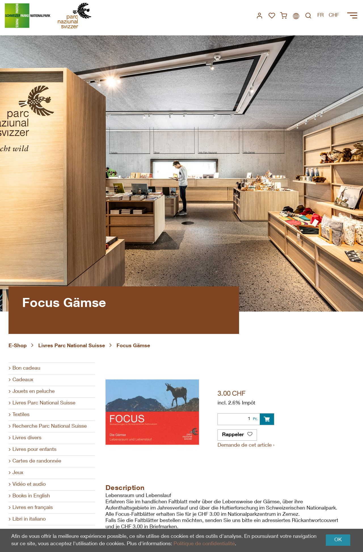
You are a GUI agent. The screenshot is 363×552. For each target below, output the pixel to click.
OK (338, 540)
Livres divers (26, 438)
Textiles (20, 414)
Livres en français (32, 507)
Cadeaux (22, 380)
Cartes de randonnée (36, 461)
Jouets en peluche (33, 391)
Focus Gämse (133, 346)
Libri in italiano (29, 519)
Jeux (17, 473)
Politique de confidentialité (204, 544)
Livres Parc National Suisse (71, 346)
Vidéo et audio (29, 484)
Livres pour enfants (34, 449)
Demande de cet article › (246, 445)
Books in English (31, 496)
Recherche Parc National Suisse (49, 426)
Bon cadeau (26, 368)
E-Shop (18, 346)
